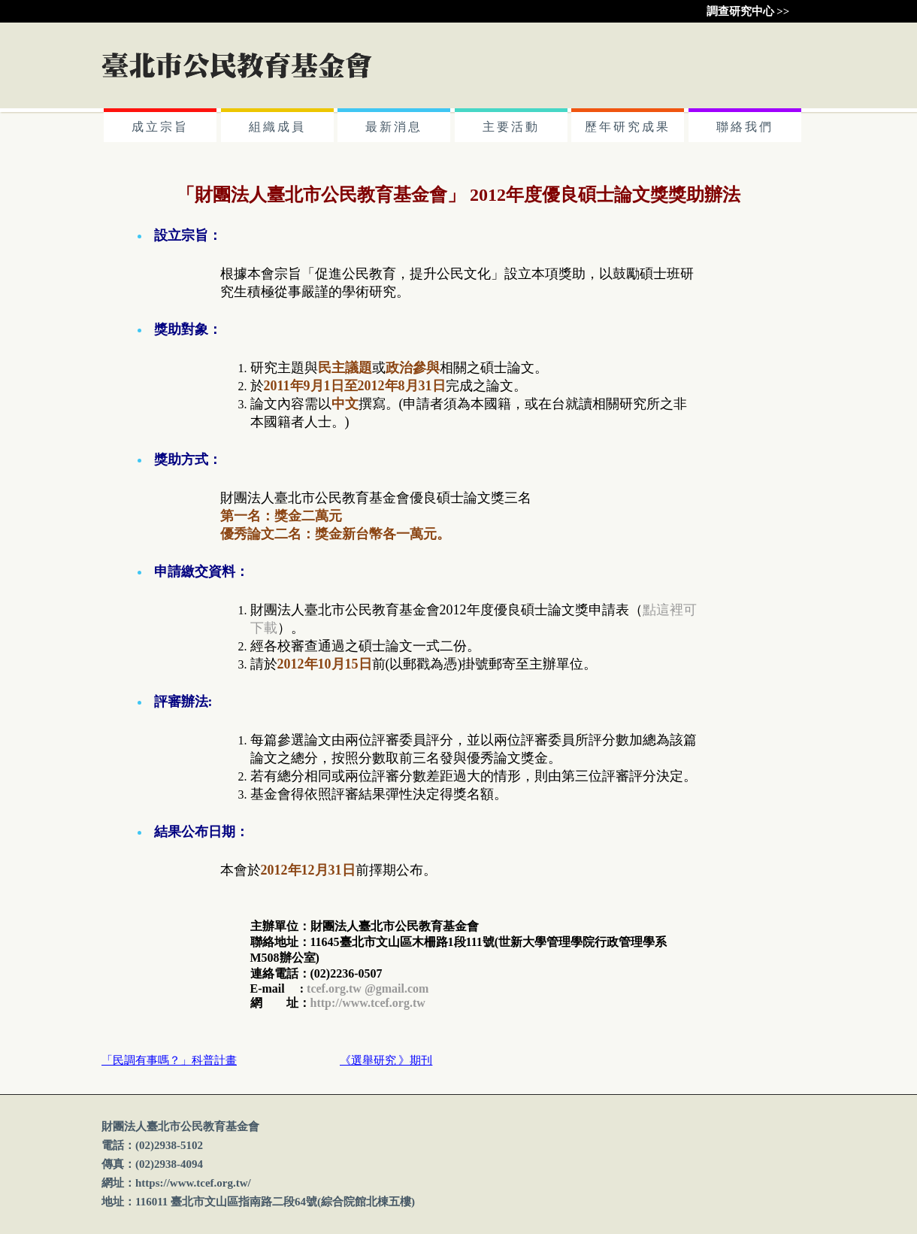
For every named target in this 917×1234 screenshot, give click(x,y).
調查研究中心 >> (748, 11)
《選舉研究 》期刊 (386, 1060)
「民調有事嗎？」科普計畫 (169, 1060)
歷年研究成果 (627, 126)
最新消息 (393, 126)
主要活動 (511, 126)
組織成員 (277, 126)
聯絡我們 (744, 126)
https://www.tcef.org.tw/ (193, 1183)
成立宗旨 (160, 126)
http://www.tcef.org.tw (367, 1002)
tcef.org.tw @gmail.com (367, 988)
